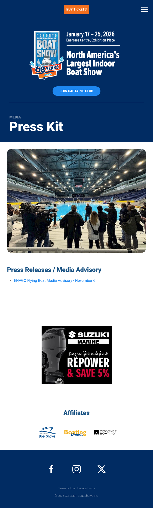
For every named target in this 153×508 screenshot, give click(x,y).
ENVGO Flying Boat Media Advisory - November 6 (54, 280)
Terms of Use (66, 488)
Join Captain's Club (76, 91)
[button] (144, 9)
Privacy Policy (86, 488)
